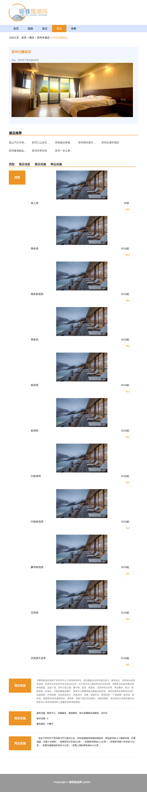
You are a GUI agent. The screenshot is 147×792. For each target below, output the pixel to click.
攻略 (73, 28)
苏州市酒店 (43, 37)
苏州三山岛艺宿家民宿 (41, 142)
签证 (45, 28)
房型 (12, 164)
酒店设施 (40, 164)
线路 (30, 28)
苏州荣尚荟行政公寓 (87, 142)
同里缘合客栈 (62, 142)
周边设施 (56, 164)
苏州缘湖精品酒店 (18, 150)
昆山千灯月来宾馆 (18, 142)
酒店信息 (24, 164)
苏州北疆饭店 (60, 37)
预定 (128, 664)
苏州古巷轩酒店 (110, 142)
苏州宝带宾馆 (39, 150)
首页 (16, 28)
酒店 (59, 28)
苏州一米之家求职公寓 (64, 150)
